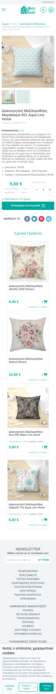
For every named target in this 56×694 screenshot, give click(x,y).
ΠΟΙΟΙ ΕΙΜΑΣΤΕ (28, 575)
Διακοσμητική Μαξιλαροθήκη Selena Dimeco (26, 360)
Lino (22, 130)
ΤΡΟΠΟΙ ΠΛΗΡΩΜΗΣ (28, 579)
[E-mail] (21, 560)
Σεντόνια (28, 622)
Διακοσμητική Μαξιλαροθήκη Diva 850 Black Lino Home (26, 433)
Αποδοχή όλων (46, 687)
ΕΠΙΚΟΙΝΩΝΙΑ (48, 2)
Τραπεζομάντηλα (28, 618)
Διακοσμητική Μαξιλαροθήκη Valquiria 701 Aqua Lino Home (27, 506)
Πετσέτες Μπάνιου (28, 614)
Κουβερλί (28, 626)
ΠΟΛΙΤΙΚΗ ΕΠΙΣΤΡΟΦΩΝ (28, 587)
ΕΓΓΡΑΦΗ (43, 560)
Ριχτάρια (28, 610)
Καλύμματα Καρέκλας (28, 634)
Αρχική (5, 24)
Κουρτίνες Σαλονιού (28, 630)
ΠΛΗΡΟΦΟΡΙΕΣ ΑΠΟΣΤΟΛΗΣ (28, 583)
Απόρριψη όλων (9, 687)
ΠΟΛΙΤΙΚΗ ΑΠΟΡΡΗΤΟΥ (28, 595)
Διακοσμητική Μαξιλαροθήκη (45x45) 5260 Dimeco (26, 288)
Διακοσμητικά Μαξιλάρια (33, 24)
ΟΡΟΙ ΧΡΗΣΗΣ (28, 591)
